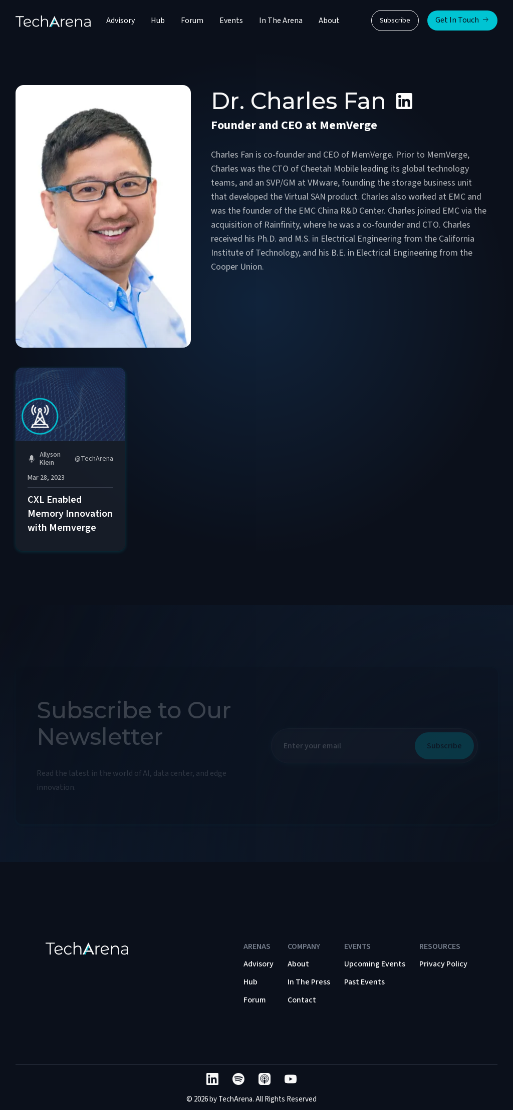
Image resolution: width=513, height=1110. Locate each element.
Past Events (364, 981)
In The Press (309, 981)
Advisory (120, 20)
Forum (192, 20)
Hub (158, 20)
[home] (53, 21)
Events (231, 20)
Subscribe (395, 21)
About (329, 20)
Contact (302, 999)
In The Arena (281, 20)
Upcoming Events (374, 963)
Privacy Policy (443, 963)
